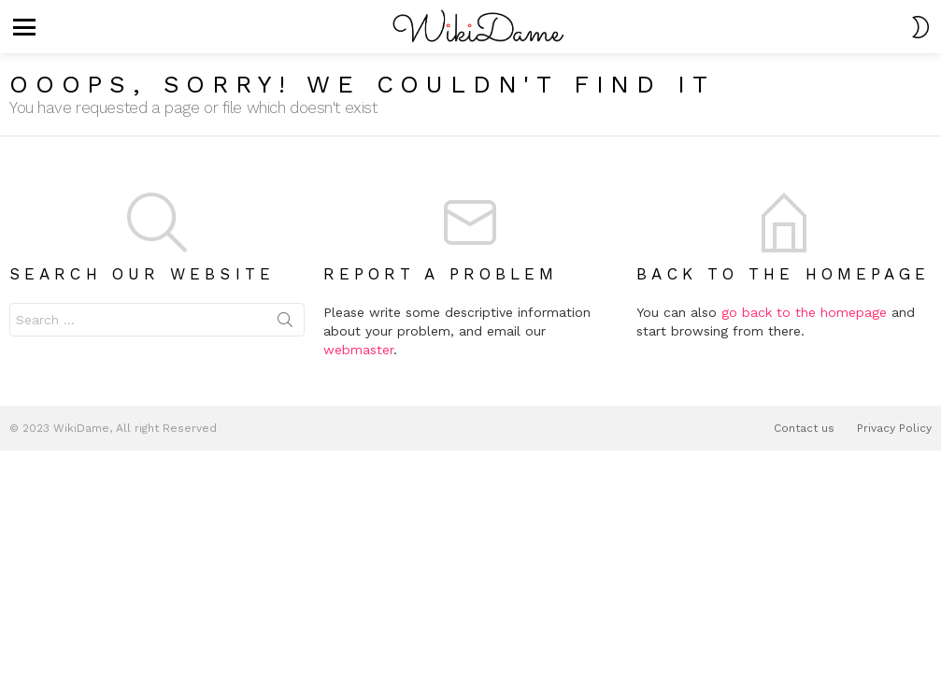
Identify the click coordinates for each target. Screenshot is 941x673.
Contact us (804, 428)
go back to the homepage (804, 312)
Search (285, 323)
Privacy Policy (894, 428)
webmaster (358, 349)
